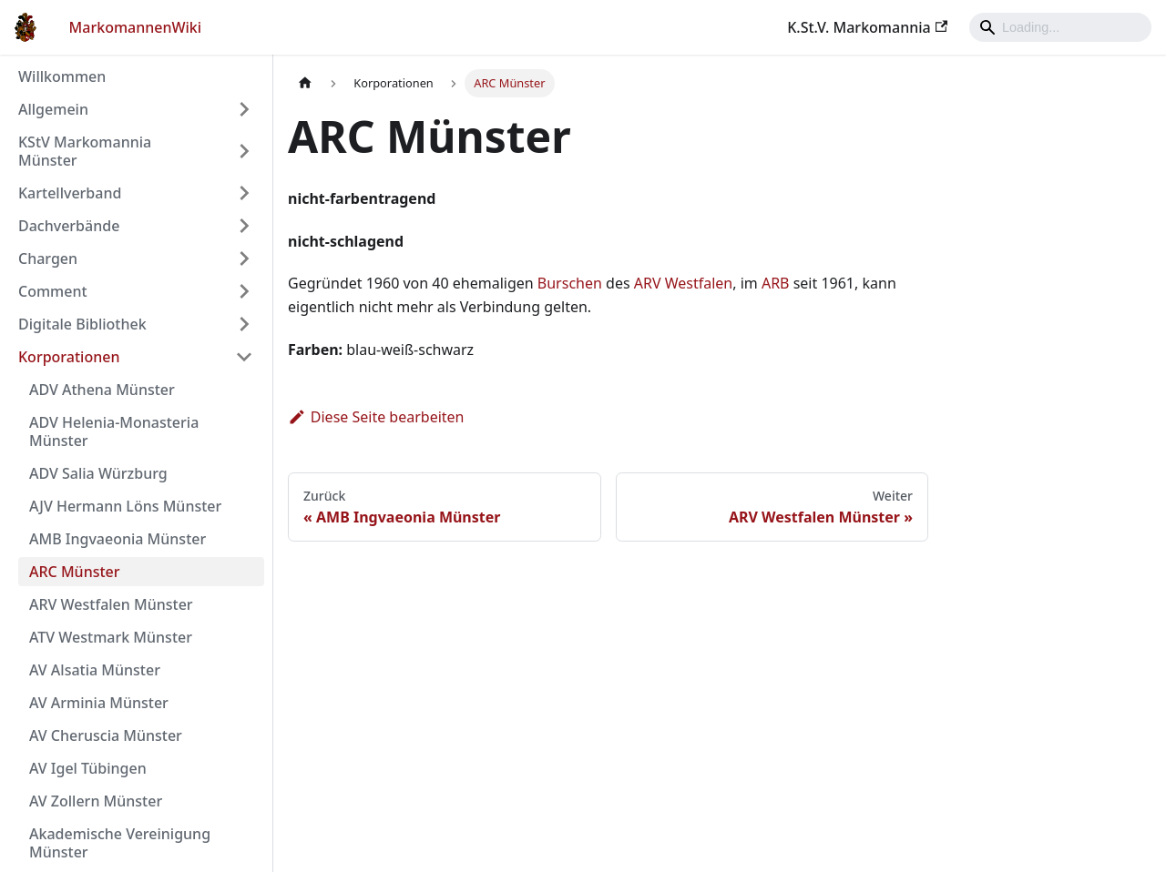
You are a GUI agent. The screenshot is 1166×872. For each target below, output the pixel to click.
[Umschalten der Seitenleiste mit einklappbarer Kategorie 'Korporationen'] (244, 356)
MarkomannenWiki (135, 27)
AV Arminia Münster (99, 703)
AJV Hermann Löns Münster (125, 506)
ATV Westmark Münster (110, 637)
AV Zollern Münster (95, 801)
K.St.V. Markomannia (867, 27)
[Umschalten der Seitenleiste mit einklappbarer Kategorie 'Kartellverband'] (244, 193)
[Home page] (305, 83)
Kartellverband (69, 193)
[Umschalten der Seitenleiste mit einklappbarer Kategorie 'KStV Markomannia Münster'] (244, 151)
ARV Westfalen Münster (111, 604)
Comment (52, 291)
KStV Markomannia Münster (84, 151)
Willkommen (62, 76)
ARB (776, 283)
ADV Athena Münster (102, 390)
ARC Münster (74, 572)
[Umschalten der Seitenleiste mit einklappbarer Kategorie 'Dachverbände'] (244, 225)
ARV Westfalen (683, 283)
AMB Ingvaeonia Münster (117, 539)
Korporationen (68, 357)
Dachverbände (68, 226)
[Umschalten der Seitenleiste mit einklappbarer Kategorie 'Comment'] (244, 291)
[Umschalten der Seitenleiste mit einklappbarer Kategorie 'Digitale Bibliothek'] (244, 324)
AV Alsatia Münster (94, 670)
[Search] (1060, 27)
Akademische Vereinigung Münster (119, 843)
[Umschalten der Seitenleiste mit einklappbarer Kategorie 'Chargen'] (244, 258)
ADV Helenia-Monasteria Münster (114, 431)
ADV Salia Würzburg (98, 473)
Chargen (47, 258)
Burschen (569, 283)
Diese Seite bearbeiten (376, 417)
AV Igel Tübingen (88, 768)
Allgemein (53, 109)
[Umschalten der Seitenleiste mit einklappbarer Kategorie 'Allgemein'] (244, 109)
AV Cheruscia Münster (105, 735)
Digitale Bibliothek (82, 324)
